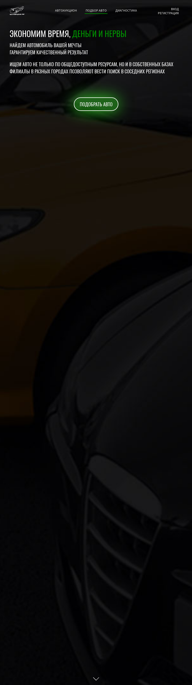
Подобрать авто (96, 104)
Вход (175, 9)
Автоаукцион (66, 10)
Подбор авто (96, 10)
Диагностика (126, 10)
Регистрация (168, 13)
